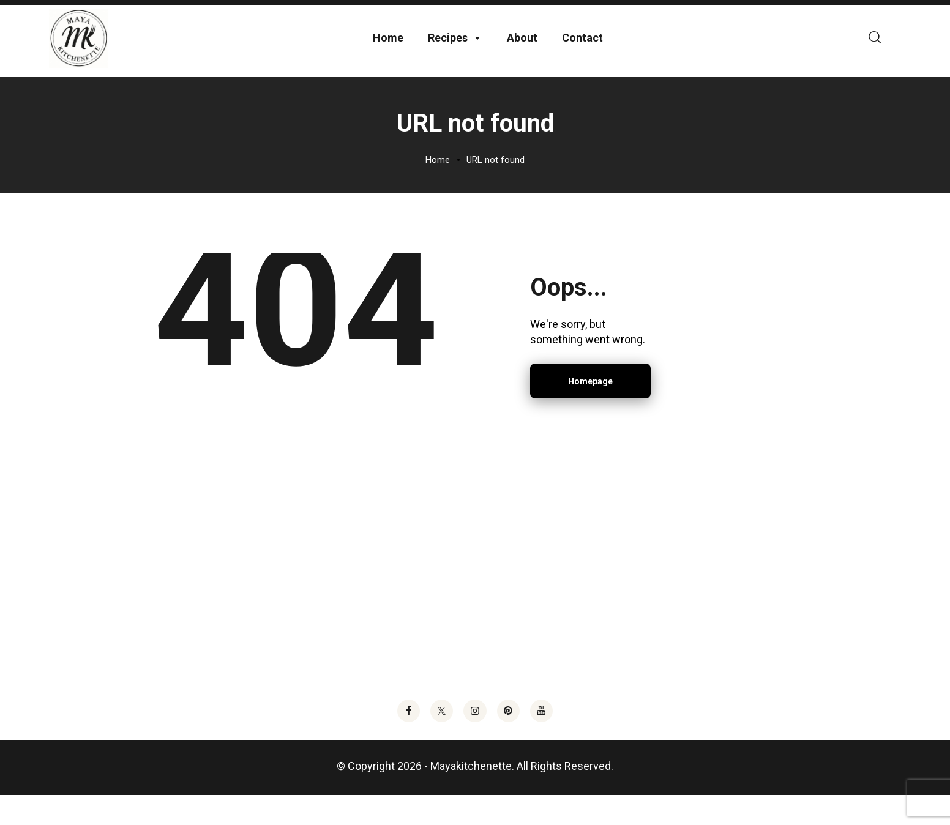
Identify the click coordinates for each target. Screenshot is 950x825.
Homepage (590, 401)
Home (388, 48)
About (522, 48)
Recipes (455, 48)
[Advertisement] (475, 597)
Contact (582, 48)
